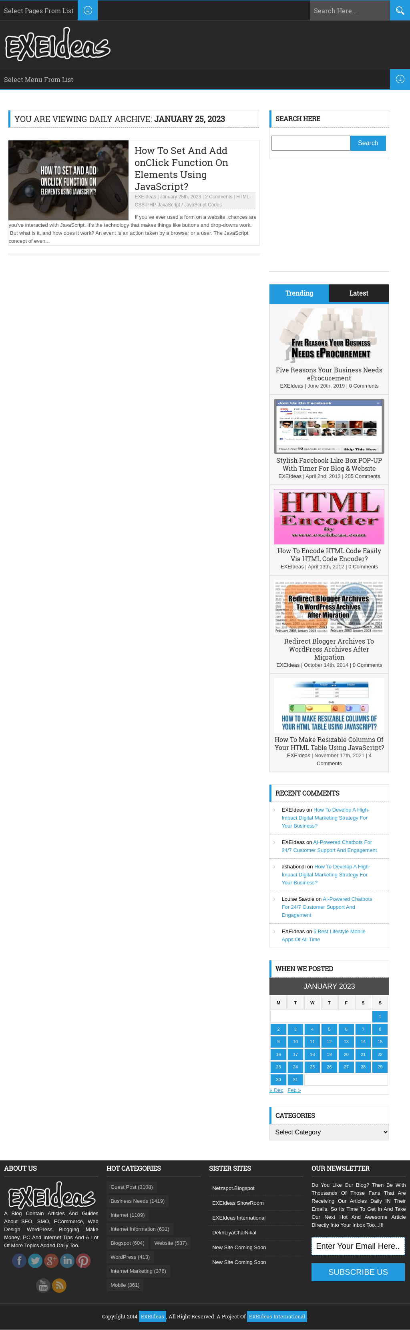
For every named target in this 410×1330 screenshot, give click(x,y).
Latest (359, 293)
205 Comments (362, 476)
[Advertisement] (329, 221)
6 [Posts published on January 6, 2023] (346, 1029)
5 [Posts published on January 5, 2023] (329, 1029)
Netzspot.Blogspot (233, 1188)
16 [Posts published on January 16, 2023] (278, 1054)
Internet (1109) (128, 1215)
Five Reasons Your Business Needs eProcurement (329, 374)
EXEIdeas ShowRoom (238, 1203)
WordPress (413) (130, 1257)
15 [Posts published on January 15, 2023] (380, 1041)
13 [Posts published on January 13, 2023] (346, 1041)
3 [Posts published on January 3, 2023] (295, 1029)
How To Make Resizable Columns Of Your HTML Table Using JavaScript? (329, 743)
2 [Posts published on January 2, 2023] (278, 1029)
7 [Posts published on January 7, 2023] (363, 1029)
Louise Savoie (297, 899)
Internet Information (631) (140, 1229)
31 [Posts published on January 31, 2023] (295, 1079)
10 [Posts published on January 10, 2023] (295, 1041)
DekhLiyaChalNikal (234, 1233)
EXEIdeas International (238, 1218)
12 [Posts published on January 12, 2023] (329, 1041)
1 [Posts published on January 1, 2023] (380, 1016)
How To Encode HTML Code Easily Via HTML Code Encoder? (329, 554)
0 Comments (364, 386)
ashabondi (293, 867)
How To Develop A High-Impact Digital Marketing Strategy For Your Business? (325, 818)
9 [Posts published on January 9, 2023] (278, 1041)
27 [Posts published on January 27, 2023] (346, 1066)
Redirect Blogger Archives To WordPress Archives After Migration (329, 649)
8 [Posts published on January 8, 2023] (380, 1029)
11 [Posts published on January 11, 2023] (312, 1041)
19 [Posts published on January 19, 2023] (329, 1054)
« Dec (276, 1090)
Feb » (294, 1090)
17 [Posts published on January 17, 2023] (295, 1054)
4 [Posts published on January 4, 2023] (312, 1029)
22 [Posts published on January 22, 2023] (380, 1054)
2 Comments (218, 197)
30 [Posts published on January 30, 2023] (278, 1079)
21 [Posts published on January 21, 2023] (363, 1054)
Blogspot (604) (128, 1243)
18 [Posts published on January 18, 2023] (312, 1054)
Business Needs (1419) (138, 1201)
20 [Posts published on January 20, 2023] (346, 1054)
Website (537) (171, 1243)
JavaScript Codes (203, 205)
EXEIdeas (145, 197)
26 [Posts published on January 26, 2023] (329, 1066)
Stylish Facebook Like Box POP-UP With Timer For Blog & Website (329, 464)
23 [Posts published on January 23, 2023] (278, 1066)
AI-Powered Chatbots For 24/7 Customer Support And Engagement (326, 907)
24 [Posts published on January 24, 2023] (295, 1066)
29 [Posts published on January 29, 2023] (380, 1066)
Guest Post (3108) (132, 1187)
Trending (299, 293)
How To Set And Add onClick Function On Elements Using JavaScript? (181, 168)
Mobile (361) (125, 1285)
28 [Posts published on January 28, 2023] (363, 1066)
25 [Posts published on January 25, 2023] (312, 1066)
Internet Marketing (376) (138, 1271)
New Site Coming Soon (239, 1247)
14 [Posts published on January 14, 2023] (363, 1041)
